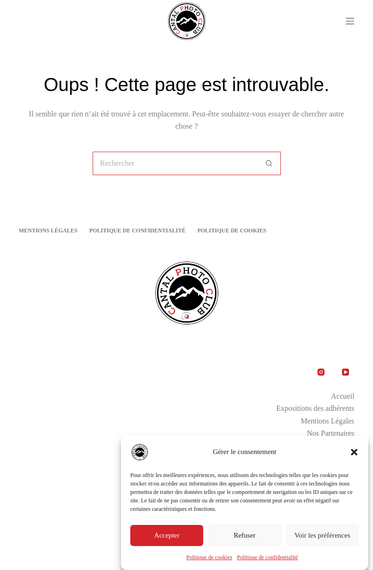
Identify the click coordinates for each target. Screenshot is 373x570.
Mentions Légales (48, 230)
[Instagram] (321, 372)
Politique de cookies (209, 558)
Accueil (343, 396)
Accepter (167, 537)
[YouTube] (346, 372)
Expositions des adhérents (315, 408)
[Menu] (350, 21)
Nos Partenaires (330, 433)
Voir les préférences (322, 537)
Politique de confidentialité (267, 558)
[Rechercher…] (175, 163)
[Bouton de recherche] (269, 163)
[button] (354, 453)
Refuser (245, 537)
